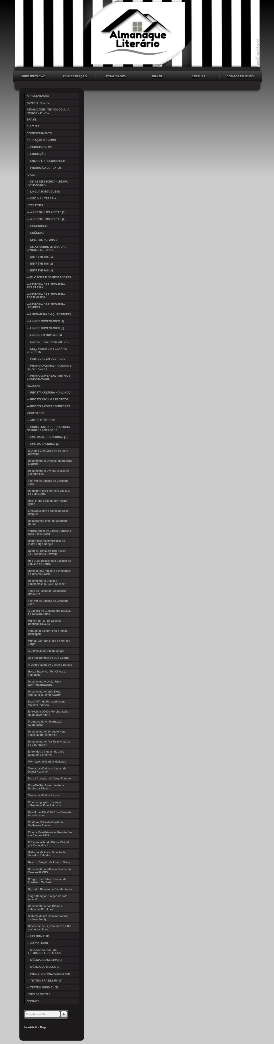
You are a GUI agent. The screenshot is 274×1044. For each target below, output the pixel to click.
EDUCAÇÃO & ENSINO (41, 140)
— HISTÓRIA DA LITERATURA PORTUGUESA (46, 296)
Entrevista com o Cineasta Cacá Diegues (48, 512)
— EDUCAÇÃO (36, 154)
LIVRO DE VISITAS (39, 994)
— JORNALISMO (37, 943)
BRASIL (157, 76)
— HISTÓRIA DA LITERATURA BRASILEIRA (46, 286)
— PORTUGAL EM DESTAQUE (46, 358)
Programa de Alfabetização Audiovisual (45, 723)
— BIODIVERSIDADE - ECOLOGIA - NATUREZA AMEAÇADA (49, 429)
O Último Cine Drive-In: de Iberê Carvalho (48, 452)
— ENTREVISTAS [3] (40, 270)
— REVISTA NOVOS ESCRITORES (48, 406)
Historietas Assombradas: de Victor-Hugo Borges (46, 542)
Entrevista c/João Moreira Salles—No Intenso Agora (50, 713)
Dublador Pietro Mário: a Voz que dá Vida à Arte (49, 492)
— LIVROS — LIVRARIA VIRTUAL (48, 341)
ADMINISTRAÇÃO (74, 76)
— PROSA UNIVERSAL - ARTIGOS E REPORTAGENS (48, 377)
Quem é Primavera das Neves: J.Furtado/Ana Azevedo (47, 552)
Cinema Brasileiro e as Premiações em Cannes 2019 (50, 834)
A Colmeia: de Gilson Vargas (46, 650)
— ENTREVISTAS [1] (40, 256)
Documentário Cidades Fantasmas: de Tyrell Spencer (47, 582)
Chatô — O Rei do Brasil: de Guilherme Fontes (46, 824)
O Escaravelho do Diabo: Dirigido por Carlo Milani (49, 844)
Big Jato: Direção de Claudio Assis (50, 889)
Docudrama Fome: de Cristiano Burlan (48, 522)
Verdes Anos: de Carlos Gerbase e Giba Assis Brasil (50, 532)
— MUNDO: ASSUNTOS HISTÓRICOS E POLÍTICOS (44, 951)
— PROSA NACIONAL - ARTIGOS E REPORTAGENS (49, 367)
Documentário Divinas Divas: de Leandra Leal (48, 472)
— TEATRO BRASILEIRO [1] (44, 980)
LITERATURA (35, 205)
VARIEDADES (35, 413)
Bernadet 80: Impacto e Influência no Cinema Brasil (49, 572)
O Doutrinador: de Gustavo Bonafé (50, 664)
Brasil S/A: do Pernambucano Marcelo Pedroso (47, 703)
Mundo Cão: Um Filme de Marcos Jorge (49, 642)
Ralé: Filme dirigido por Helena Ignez (47, 502)
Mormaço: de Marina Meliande (47, 761)
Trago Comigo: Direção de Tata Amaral (47, 898)
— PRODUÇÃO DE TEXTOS (44, 167)
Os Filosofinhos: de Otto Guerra (48, 657)
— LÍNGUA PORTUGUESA (43, 191)
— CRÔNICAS (36, 233)
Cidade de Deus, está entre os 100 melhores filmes (49, 928)
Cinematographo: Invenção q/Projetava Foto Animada (45, 804)
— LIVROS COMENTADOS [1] (45, 321)
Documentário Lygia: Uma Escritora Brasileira (44, 683)
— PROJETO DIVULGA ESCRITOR (48, 973)
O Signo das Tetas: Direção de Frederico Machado (47, 881)
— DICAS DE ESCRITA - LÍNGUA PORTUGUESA (47, 183)
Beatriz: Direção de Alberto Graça (49, 862)
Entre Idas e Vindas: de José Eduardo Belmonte (46, 753)
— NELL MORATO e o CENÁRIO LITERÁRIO (47, 350)
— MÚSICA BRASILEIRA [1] (44, 960)
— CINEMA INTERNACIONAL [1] (47, 437)
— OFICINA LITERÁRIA (41, 198)
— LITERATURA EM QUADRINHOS (49, 314)
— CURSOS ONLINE (40, 147)
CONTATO (33, 1001)
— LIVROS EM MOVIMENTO (44, 335)
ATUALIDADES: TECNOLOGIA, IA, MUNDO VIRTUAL (116, 77)
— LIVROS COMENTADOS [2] (45, 328)
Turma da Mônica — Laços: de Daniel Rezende (47, 770)
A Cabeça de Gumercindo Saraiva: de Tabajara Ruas (50, 612)
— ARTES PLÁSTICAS (41, 420)
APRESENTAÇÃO (33, 76)
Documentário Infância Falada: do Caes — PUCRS (49, 871)
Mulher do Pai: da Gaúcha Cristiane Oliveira (44, 622)
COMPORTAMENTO (240, 76)
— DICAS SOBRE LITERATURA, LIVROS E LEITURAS (47, 248)
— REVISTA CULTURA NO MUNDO (49, 392)
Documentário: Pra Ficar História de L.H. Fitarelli (49, 743)
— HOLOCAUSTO (38, 936)
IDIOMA (32, 174)
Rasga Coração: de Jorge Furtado (49, 778)
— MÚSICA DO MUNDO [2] (43, 966)
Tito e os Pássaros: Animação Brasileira (47, 592)
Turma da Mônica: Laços (43, 795)
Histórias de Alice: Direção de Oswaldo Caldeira (47, 854)
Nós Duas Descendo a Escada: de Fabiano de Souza (49, 562)
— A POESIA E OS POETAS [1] (46, 212)
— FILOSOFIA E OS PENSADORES (49, 277)
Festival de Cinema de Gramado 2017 (48, 602)
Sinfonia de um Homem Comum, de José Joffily (48, 918)
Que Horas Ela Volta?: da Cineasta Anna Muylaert (50, 814)
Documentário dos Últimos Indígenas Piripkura (45, 908)
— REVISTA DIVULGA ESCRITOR (48, 399)
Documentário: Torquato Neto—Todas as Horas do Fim (48, 733)
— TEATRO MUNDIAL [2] (42, 987)
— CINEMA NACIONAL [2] (43, 444)
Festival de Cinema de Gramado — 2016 (50, 482)
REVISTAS (33, 385)
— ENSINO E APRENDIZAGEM (46, 161)
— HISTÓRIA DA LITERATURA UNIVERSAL (46, 306)
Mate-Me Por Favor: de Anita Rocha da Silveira (46, 787)
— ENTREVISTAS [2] (40, 263)
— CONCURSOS (37, 226)
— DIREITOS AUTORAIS (42, 239)
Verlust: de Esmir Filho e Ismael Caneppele (48, 632)
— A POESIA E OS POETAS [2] (46, 219)
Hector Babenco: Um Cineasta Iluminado (47, 673)
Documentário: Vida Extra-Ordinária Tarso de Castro (44, 693)
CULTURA (199, 76)
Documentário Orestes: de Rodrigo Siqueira (50, 462)
